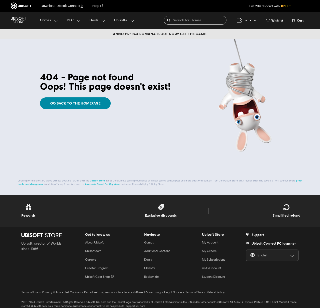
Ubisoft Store (97, 180)
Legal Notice (173, 292)
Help (98, 6)
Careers (90, 259)
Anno (117, 184)
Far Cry (109, 184)
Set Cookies (72, 292)
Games (149, 242)
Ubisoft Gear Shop (99, 276)
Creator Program (96, 268)
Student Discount (213, 276)
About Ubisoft (94, 242)
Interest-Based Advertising (142, 292)
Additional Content (157, 251)
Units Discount (211, 268)
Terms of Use (29, 292)
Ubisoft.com (93, 251)
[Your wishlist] (275, 20)
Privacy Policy (51, 292)
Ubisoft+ (150, 268)
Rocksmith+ (152, 276)
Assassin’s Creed (94, 184)
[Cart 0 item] (297, 20)
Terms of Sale (194, 292)
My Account (210, 242)
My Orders (209, 251)
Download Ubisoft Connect (62, 6)
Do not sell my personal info (102, 292)
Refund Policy (216, 292)
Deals (148, 259)
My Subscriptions (213, 259)
